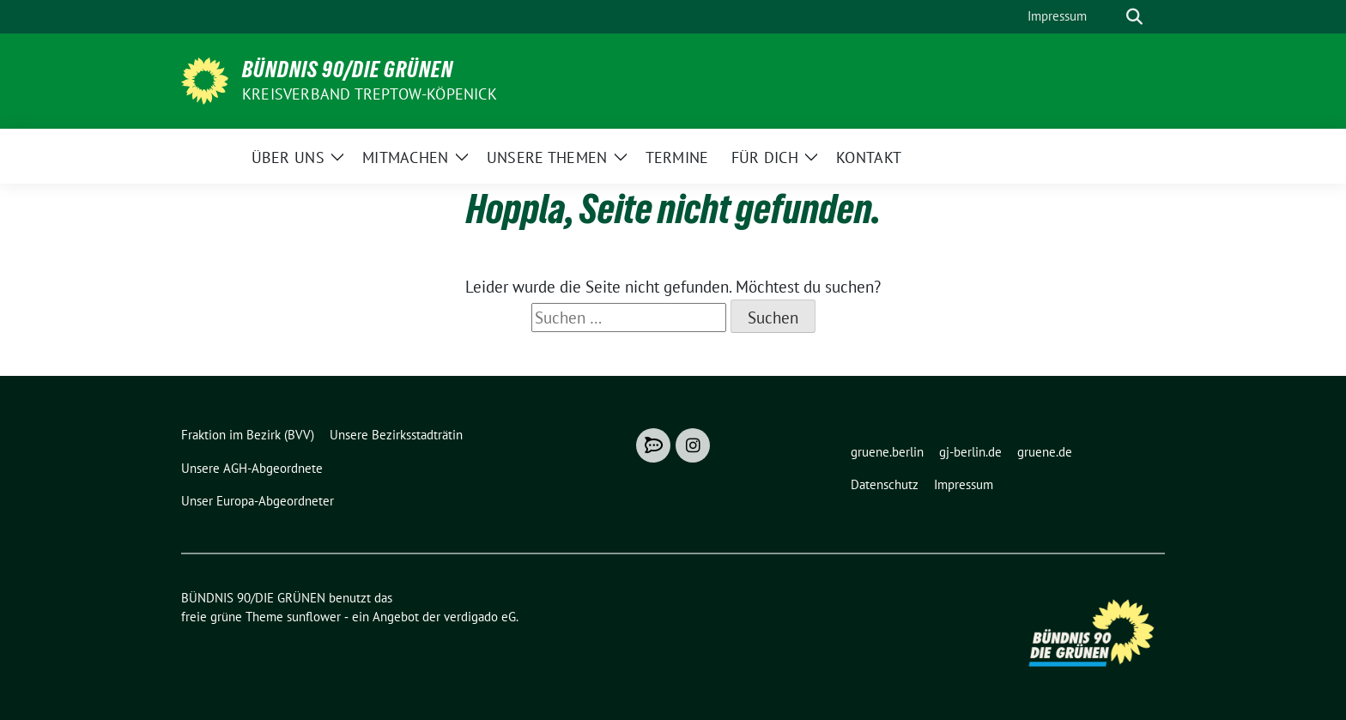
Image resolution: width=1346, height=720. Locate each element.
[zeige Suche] (1134, 16)
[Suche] (1110, 16)
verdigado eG (480, 616)
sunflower (314, 616)
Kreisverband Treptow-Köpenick (369, 94)
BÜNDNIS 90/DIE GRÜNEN (347, 69)
